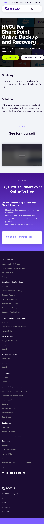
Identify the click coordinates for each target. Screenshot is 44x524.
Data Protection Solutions (12, 282)
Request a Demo (8, 431)
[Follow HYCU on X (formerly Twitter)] (3, 473)
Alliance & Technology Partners (14, 391)
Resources (6, 441)
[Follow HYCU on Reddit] (23, 473)
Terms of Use (6, 507)
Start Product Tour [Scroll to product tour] (32, 57)
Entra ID (5, 345)
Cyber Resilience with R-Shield (14, 268)
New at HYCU (7, 454)
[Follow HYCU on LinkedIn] (7, 473)
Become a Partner (9, 408)
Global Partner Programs (12, 387)
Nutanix (5, 322)
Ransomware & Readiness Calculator (16, 462)
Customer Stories (9, 450)
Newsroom (6, 382)
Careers (5, 377)
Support (5, 445)
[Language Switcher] (33, 9)
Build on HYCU (7, 273)
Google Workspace (9, 340)
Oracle (4, 363)
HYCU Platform (8, 260)
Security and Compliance (12, 308)
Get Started (6, 423)
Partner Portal (7, 413)
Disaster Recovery (9, 295)
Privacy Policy (6, 512)
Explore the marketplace (11, 436)
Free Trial (5, 427)
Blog (3, 458)
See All (4, 349)
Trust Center (6, 503)
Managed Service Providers (13, 395)
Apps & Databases (9, 354)
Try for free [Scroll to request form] (10, 57)
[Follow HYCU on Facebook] (15, 473)
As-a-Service (7, 336)
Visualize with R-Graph (11, 264)
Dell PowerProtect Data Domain (14, 327)
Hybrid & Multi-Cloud (10, 299)
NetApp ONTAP (7, 331)
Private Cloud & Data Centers (14, 318)
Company (6, 373)
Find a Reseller (7, 400)
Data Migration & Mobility (12, 291)
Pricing (4, 277)
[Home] (12, 9)
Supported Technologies (11, 312)
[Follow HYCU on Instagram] (19, 473)
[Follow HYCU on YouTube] (11, 473)
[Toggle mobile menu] (38, 8)
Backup (5, 286)
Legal (3, 498)
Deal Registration (9, 417)
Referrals (5, 404)
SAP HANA (6, 358)
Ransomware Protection (11, 303)
